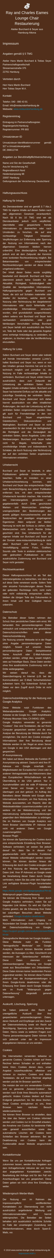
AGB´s (32, 1253)
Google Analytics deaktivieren (29, 916)
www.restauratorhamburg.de (28, 109)
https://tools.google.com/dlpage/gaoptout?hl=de (27, 891)
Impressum (24, 1253)
